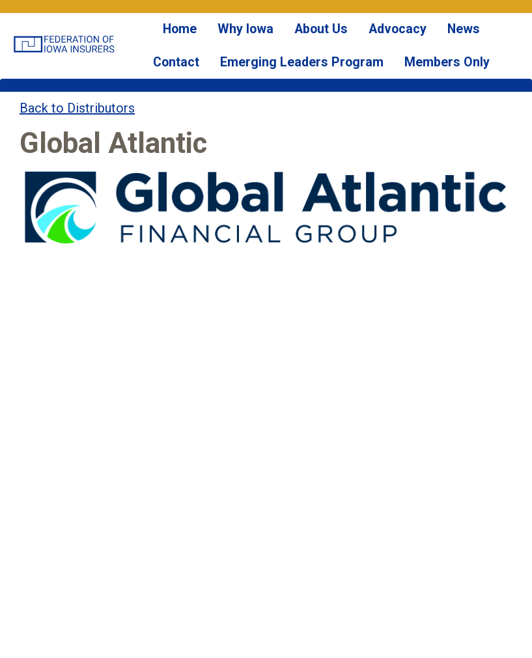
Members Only (407, 91)
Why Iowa (231, 39)
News (423, 39)
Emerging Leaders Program (281, 91)
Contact (477, 39)
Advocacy (365, 39)
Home (173, 39)
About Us (297, 39)
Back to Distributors (77, 146)
